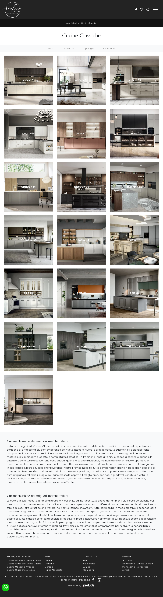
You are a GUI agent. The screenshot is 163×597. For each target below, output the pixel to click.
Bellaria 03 (134, 186)
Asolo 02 (81, 80)
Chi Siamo (126, 560)
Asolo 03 (134, 80)
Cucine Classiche (90, 23)
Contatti (125, 569)
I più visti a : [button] (109, 48)
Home (67, 23)
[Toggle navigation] (155, 10)
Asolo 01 (28, 80)
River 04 (28, 399)
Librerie (49, 566)
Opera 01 (81, 133)
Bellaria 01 (28, 346)
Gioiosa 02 (81, 186)
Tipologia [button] (89, 48)
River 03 (134, 346)
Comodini (88, 569)
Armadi (87, 566)
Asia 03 (81, 293)
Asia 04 (135, 293)
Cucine (75, 23)
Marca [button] (50, 48)
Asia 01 (134, 240)
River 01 (81, 346)
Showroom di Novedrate (134, 566)
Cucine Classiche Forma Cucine (24, 563)
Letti (85, 560)
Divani (48, 560)
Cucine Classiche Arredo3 (21, 569)
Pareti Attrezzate (53, 569)
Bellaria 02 (28, 240)
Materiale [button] (69, 48)
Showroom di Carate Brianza (137, 563)
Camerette (89, 563)
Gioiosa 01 (28, 186)
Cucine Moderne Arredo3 (20, 566)
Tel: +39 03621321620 (138, 576)
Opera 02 (134, 133)
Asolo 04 (28, 133)
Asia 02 (28, 293)
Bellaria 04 (81, 240)
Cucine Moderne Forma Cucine (24, 560)
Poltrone (49, 563)
